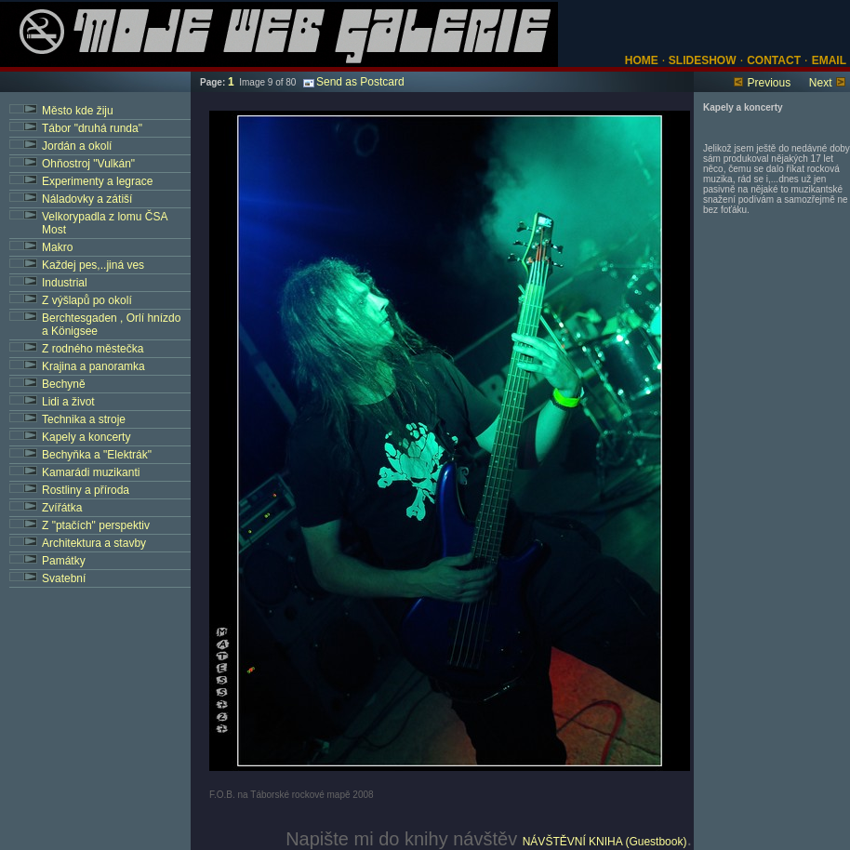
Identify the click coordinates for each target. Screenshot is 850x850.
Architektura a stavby (94, 543)
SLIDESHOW (701, 60)
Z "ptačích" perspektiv (96, 525)
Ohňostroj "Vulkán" (88, 163)
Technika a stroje (84, 419)
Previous (768, 82)
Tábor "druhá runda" (92, 128)
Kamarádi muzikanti (90, 472)
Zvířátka (62, 507)
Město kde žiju (77, 110)
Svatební (64, 578)
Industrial (64, 282)
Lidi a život (68, 401)
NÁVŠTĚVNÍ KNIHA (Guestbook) (605, 841)
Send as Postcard (354, 81)
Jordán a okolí (77, 146)
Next (820, 82)
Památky (64, 560)
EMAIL (829, 60)
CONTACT (774, 60)
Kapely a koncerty (86, 437)
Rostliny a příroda (85, 490)
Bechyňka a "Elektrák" (97, 454)
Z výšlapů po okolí (87, 300)
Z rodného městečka (92, 348)
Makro (57, 247)
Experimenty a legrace (97, 181)
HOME (641, 60)
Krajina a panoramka (93, 366)
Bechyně (64, 384)
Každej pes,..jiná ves (93, 265)
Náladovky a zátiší (87, 199)
